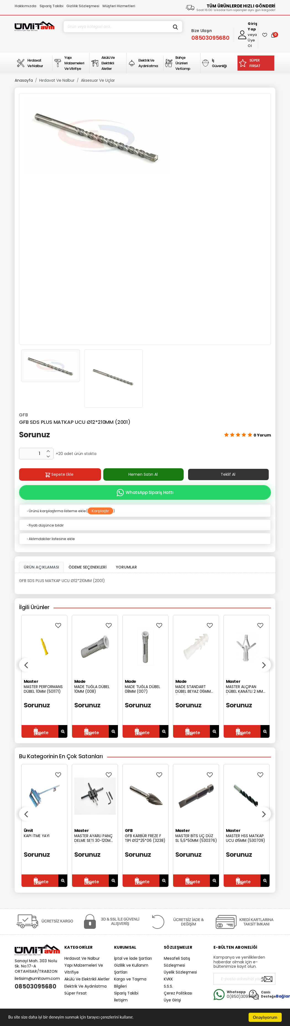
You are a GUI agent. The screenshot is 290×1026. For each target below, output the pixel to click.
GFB (23, 415)
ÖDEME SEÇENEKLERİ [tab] (87, 567)
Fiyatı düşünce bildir (45, 525)
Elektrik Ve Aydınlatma (85, 986)
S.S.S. (168, 986)
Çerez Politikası (178, 993)
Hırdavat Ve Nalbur (57, 80)
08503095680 (35, 986)
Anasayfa (24, 80)
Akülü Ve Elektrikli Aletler (87, 979)
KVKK (168, 979)
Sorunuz (34, 434)
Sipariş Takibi (51, 6)
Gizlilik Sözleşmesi (82, 6)
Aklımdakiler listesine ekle (50, 538)
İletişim (121, 1000)
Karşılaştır (100, 511)
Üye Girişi (172, 1000)
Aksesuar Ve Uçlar (98, 80)
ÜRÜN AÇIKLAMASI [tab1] (41, 567)
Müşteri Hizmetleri (118, 6)
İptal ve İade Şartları (133, 958)
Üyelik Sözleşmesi (180, 972)
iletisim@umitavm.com (37, 978)
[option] (145, 136)
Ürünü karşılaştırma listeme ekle (56, 511)
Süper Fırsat (75, 993)
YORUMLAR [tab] (126, 567)
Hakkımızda (25, 6)
